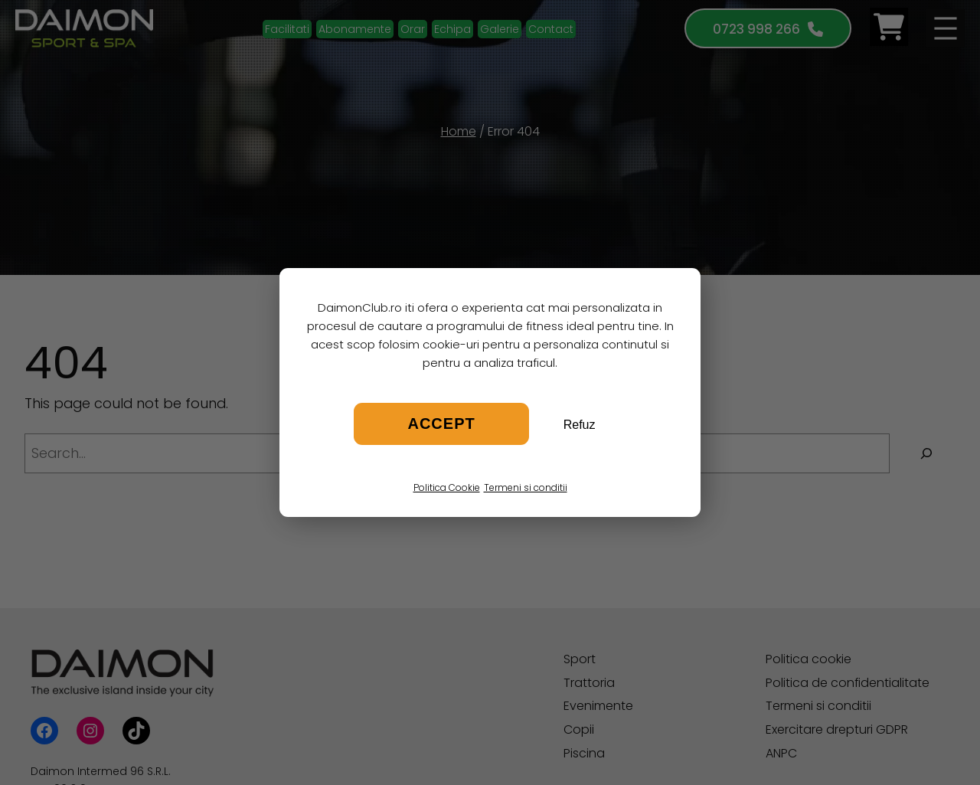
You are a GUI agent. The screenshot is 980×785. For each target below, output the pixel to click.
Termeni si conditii (525, 487)
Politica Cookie (446, 487)
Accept (441, 423)
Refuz (580, 424)
